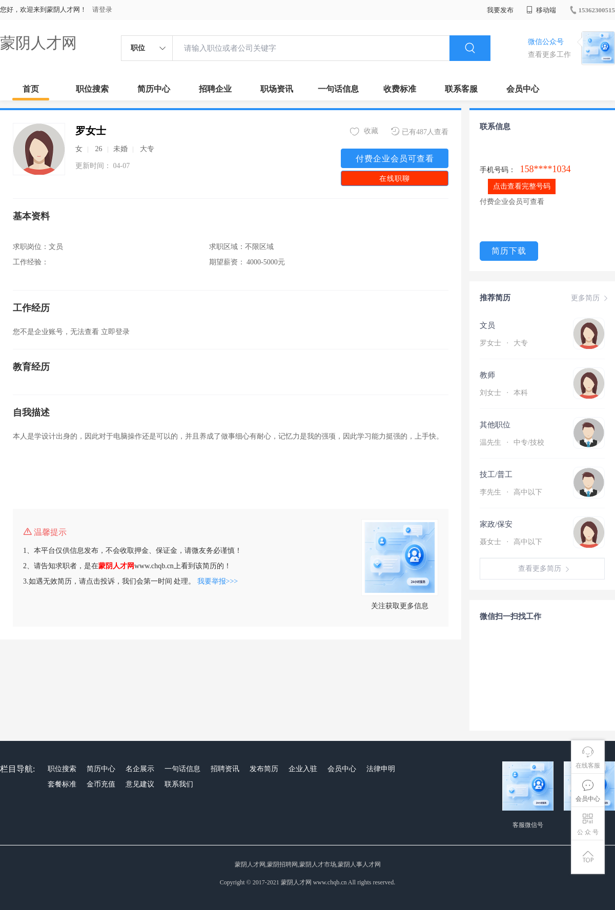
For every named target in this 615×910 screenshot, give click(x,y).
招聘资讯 (225, 769)
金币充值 (101, 784)
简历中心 (153, 89)
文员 (487, 325)
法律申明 (380, 769)
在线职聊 (394, 178)
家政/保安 (496, 524)
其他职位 (495, 425)
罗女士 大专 (504, 343)
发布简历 (264, 769)
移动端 (541, 10)
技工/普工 (496, 474)
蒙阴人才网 (38, 42)
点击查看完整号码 (521, 186)
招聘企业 (215, 89)
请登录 (102, 9)
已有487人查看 (419, 131)
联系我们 (179, 784)
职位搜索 (92, 89)
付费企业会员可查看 (395, 158)
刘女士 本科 (504, 393)
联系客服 (461, 89)
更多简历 (590, 298)
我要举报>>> (217, 581)
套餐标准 (62, 784)
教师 (487, 375)
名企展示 (140, 769)
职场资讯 (276, 89)
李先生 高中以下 (511, 492)
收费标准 (399, 89)
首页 (31, 89)
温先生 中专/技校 (512, 442)
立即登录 (115, 332)
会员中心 (522, 89)
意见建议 (140, 784)
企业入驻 (303, 769)
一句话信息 (338, 89)
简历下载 (508, 250)
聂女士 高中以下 (511, 542)
